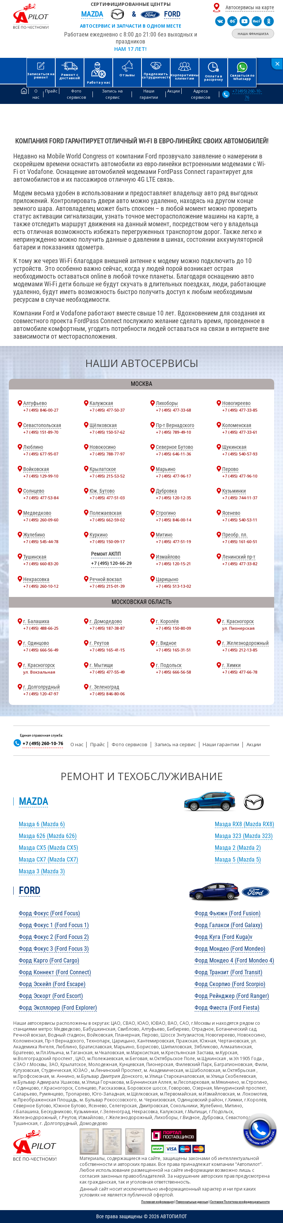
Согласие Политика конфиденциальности (240, 1202)
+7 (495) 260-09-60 (40, 520)
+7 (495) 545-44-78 (40, 541)
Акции (254, 744)
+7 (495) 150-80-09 (173, 628)
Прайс (97, 744)
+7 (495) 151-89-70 (40, 432)
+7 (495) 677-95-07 (40, 454)
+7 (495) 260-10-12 (40, 586)
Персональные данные (192, 1202)
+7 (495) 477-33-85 (239, 410)
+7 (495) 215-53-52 (107, 476)
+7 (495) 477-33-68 (173, 410)
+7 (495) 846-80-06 (107, 693)
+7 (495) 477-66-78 (239, 672)
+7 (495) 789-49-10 (173, 432)
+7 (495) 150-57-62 (107, 432)
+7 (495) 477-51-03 (107, 497)
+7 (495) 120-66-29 (111, 563)
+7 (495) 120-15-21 (173, 563)
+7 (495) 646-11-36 (173, 454)
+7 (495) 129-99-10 (40, 476)
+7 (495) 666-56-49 (40, 650)
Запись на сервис (175, 744)
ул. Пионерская (238, 628)
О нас (76, 744)
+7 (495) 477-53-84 (40, 497)
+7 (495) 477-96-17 (173, 476)
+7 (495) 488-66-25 (40, 628)
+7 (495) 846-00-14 (173, 520)
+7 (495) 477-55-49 (107, 672)
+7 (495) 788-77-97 (107, 454)
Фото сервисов (129, 744)
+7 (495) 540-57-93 (239, 454)
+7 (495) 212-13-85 (239, 650)
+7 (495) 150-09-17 (107, 541)
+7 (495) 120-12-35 (173, 497)
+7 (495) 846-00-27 (40, 410)
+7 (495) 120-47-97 (40, 693)
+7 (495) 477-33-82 (239, 563)
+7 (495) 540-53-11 (239, 520)
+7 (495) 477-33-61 (239, 432)
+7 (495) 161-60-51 (239, 541)
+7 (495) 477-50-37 (107, 410)
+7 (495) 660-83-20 (40, 563)
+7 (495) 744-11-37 (239, 497)
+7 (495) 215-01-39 (107, 586)
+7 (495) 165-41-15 (107, 650)
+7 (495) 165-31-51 (173, 650)
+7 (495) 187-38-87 (107, 628)
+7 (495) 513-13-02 (173, 586)
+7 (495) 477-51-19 (173, 541)
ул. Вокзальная (39, 672)
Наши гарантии (221, 744)
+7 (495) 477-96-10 (239, 476)
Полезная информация (157, 1202)
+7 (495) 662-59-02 (107, 520)
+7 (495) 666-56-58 (173, 672)
